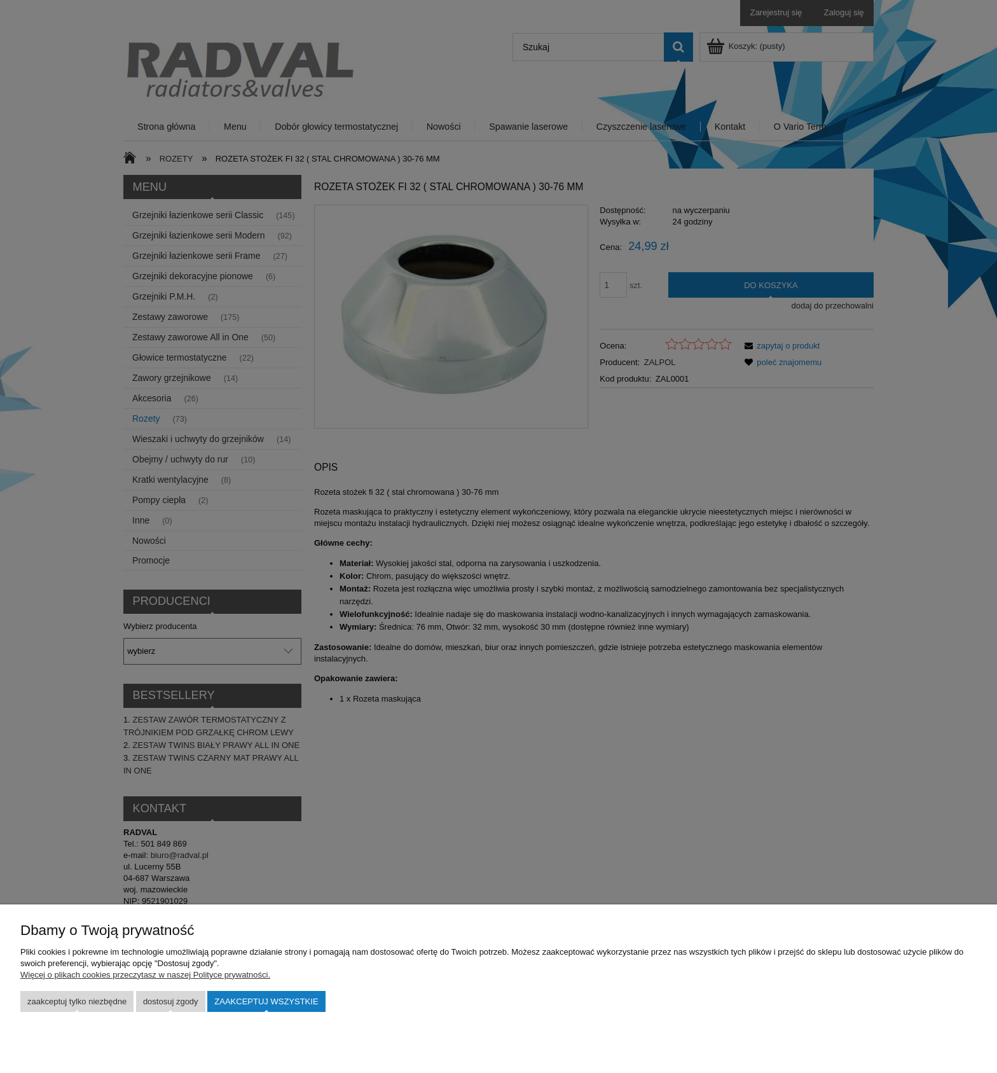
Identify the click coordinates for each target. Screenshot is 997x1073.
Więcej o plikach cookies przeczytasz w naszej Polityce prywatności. (145, 975)
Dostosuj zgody (170, 1001)
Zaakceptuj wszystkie (266, 1001)
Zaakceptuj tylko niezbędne (77, 1001)
